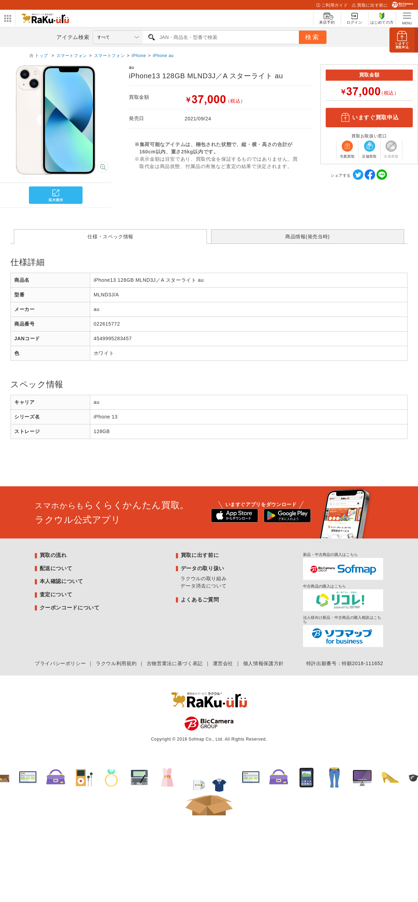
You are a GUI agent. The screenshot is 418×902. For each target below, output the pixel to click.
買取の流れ (53, 555)
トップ (42, 55)
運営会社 (223, 663)
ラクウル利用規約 (116, 663)
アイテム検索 (72, 37)
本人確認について (61, 581)
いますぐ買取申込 (369, 117)
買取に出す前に (370, 5)
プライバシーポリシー (60, 663)
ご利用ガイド (332, 5)
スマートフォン (71, 55)
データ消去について (203, 586)
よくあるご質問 (200, 599)
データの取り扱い (202, 568)
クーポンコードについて (70, 607)
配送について (56, 568)
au (131, 67)
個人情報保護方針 (263, 663)
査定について (56, 594)
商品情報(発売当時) (307, 236)
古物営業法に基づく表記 (175, 663)
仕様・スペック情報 (110, 236)
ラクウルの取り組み (203, 578)
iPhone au (163, 55)
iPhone (139, 55)
